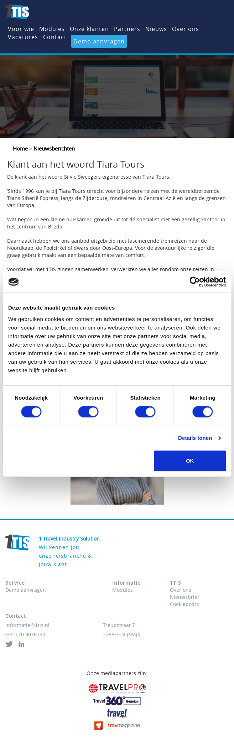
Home (21, 148)
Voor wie (21, 29)
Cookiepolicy (184, 604)
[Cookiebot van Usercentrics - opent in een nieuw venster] (194, 281)
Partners (127, 29)
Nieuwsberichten (53, 148)
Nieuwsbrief (184, 597)
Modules (52, 29)
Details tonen (195, 438)
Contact (55, 37)
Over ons (185, 29)
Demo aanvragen (99, 41)
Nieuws (156, 29)
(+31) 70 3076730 (25, 634)
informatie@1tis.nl (27, 625)
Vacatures (23, 37)
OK (190, 461)
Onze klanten (89, 29)
